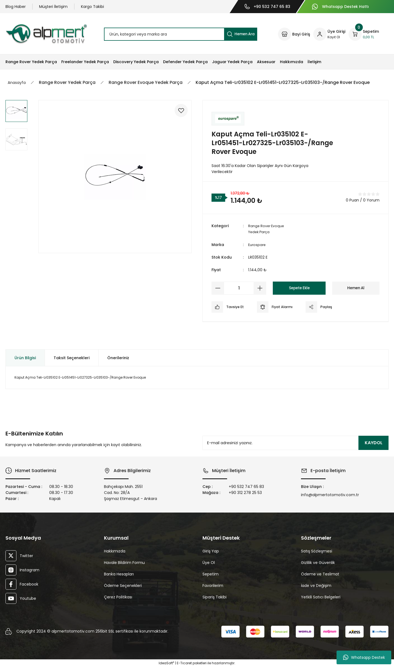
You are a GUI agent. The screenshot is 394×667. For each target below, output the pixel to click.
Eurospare (257, 244)
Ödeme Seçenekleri (123, 585)
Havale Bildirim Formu (124, 562)
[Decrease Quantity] (218, 287)
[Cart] (364, 34)
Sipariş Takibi (214, 596)
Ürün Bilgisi (25, 357)
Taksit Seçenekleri (71, 357)
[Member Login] (329, 34)
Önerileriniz (118, 357)
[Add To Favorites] (178, 113)
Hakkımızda (114, 551)
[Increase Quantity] (260, 287)
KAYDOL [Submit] (374, 443)
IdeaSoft (166, 663)
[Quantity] (239, 287)
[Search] (180, 34)
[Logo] (46, 33)
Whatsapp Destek (364, 657)
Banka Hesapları (119, 574)
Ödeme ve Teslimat (320, 574)
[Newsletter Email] (295, 443)
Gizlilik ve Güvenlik (318, 562)
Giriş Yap (210, 551)
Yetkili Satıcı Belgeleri (320, 596)
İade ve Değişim (316, 585)
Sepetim (210, 574)
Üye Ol (208, 562)
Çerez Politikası (118, 596)
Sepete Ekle (299, 288)
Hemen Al (356, 288)
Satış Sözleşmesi (316, 551)
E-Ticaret (184, 663)
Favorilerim (212, 585)
